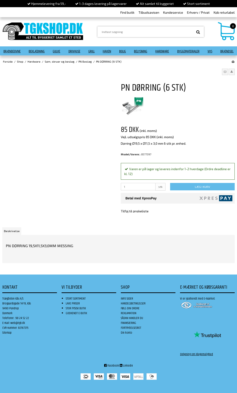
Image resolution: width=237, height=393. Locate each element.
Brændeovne (12, 51)
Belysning (140, 51)
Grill (91, 51)
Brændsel (227, 51)
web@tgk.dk (17, 323)
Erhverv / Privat (198, 12)
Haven (107, 51)
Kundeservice (173, 12)
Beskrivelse (12, 231)
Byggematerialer (188, 51)
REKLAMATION (128, 313)
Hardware (162, 51)
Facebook (111, 365)
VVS (210, 51)
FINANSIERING (128, 323)
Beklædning (37, 51)
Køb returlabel (224, 12)
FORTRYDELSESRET (131, 327)
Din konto (126, 332)
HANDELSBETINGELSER (133, 303)
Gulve (56, 51)
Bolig (122, 51)
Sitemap (7, 332)
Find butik (127, 12)
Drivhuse (74, 51)
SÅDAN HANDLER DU (132, 318)
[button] (225, 72)
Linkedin (126, 365)
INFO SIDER (127, 298)
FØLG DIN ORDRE (130, 308)
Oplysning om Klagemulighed (196, 354)
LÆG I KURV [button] (202, 186)
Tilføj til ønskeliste (135, 211)
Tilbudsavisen (148, 12)
